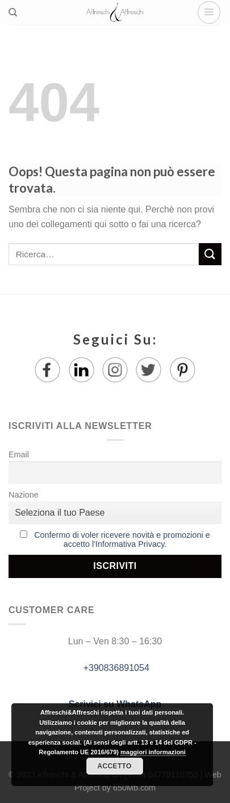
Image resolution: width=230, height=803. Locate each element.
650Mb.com (134, 787)
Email (19, 454)
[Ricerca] (13, 12)
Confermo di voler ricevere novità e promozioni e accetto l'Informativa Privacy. (122, 539)
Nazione (24, 494)
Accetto (114, 766)
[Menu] (209, 12)
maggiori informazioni (153, 752)
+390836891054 (115, 668)
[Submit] (210, 254)
